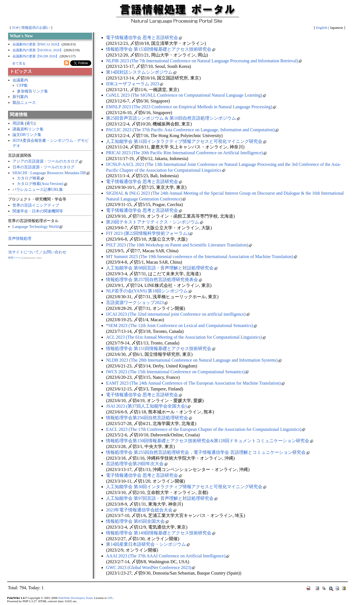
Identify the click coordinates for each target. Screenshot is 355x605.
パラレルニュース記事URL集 (37, 189)
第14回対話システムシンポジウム (141, 72)
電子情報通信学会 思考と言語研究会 (144, 37)
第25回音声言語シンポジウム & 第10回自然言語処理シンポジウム (173, 118)
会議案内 (20, 80)
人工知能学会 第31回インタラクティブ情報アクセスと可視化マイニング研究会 (186, 141)
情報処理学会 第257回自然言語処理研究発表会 (154, 279)
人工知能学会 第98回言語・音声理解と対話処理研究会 (161, 268)
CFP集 (22, 85)
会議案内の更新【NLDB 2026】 (35, 56)
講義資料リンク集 (28, 129)
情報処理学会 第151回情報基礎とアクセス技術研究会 (160, 348)
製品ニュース (24, 102)
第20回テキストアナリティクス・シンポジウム (154, 222)
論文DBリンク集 (26, 134)
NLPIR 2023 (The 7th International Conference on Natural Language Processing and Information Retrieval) (204, 60)
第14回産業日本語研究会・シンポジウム (148, 544)
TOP (15, 27)
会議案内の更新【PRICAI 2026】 (36, 44)
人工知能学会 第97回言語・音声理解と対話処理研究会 (161, 498)
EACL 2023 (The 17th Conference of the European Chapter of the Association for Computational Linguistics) (205, 429)
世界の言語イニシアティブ (35, 205)
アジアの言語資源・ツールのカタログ (47, 161)
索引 (30, 123)
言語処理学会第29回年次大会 (137, 463)
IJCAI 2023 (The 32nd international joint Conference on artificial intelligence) (177, 314)
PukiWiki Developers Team (75, 597)
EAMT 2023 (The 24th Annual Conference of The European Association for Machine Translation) (195, 383)
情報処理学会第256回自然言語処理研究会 (149, 417)
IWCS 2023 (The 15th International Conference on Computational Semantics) (177, 371)
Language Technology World (37, 226)
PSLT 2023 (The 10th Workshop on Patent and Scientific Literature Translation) (179, 245)
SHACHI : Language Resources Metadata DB (51, 173)
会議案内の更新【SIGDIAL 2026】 (37, 50)
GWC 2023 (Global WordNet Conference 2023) (150, 567)
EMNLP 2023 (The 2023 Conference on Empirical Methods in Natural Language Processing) (191, 106)
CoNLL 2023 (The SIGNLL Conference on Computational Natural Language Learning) (186, 95)
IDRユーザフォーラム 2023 (134, 83)
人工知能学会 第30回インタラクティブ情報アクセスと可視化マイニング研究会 (186, 486)
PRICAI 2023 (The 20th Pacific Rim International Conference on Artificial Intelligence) (186, 152)
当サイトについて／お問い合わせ (37, 252)
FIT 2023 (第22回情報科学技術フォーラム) (149, 233)
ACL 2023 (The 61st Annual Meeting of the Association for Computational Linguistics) (185, 337)
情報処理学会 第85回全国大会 (137, 521)
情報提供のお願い (35, 27)
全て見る (19, 63)
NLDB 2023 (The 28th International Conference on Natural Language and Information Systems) (194, 360)
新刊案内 (20, 96)
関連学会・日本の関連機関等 (37, 211)
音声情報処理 (19, 238)
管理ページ (14, 257)
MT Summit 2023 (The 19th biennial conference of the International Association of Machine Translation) (201, 256)
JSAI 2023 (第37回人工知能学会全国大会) (148, 406)
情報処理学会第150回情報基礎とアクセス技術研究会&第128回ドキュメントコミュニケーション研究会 (209, 440)
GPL (110, 597)
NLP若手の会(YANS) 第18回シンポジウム (148, 291)
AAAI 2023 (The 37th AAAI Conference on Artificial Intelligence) (167, 555)
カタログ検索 (30, 178)
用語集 (18, 123)
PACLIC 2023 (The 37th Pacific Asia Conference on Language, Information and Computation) (192, 129)
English (322, 27)
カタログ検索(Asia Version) (42, 183)
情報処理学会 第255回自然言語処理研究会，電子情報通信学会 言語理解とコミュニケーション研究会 (208, 452)
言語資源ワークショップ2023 (137, 302)
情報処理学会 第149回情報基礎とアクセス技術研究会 (160, 533)
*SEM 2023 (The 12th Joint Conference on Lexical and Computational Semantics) (181, 325)
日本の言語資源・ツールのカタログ (43, 167)
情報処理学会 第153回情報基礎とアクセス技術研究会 (160, 49)
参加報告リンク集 (32, 91)
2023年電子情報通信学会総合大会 (141, 510)
